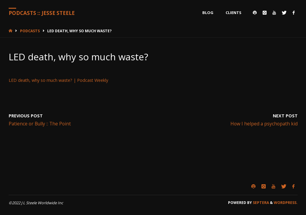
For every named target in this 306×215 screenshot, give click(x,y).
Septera (260, 202)
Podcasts (30, 30)
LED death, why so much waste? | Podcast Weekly (58, 80)
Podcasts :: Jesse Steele (42, 13)
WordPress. (286, 202)
